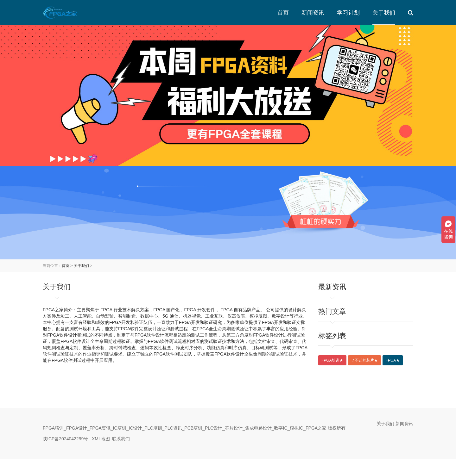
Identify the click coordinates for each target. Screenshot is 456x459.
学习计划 (348, 12)
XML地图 (101, 438)
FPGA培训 (332, 360)
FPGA (393, 360)
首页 (283, 12)
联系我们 (121, 438)
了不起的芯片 (364, 360)
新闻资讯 (312, 12)
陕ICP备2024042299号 (65, 438)
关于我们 (383, 12)
